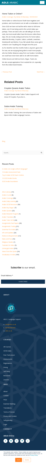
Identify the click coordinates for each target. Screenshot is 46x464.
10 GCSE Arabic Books (9, 178)
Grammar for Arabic (8, 229)
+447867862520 (10, 328)
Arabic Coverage (7, 17)
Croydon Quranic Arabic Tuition (17, 88)
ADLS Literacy (6, 192)
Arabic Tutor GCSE (8, 220)
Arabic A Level (6, 195)
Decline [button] (27, 460)
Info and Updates (7, 233)
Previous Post (6, 72)
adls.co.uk (9, 331)
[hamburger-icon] (42, 2)
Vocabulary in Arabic (8, 255)
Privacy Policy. (34, 455)
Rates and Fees (7, 239)
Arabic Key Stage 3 (8, 208)
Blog (3, 141)
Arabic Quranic (7, 211)
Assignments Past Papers (10, 223)
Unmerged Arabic (7, 248)
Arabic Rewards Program (10, 214)
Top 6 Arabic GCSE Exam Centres (13, 175)
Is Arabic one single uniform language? (15, 169)
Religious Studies (7, 242)
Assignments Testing (9, 226)
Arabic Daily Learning (9, 201)
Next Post (41, 72)
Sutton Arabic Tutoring (13, 106)
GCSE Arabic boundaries (10, 181)
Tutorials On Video (8, 245)
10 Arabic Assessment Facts (11, 172)
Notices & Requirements (10, 236)
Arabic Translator (7, 217)
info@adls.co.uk (10, 324)
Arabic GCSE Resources (9, 204)
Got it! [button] (18, 460)
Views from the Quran (9, 251)
